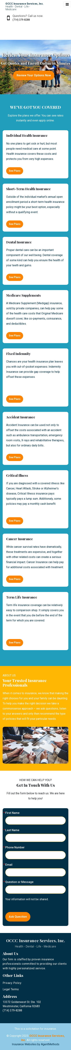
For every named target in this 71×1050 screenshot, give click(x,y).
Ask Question (18, 916)
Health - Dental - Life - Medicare (35, 946)
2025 (25, 1035)
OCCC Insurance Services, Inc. (35, 940)
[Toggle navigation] (67, 4)
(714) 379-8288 (21, 19)
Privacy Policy (12, 983)
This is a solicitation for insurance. (35, 1028)
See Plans (14, 170)
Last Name (12, 830)
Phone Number (15, 847)
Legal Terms (11, 989)
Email (8, 864)
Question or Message (19, 882)
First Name (12, 813)
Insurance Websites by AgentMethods (35, 1044)
